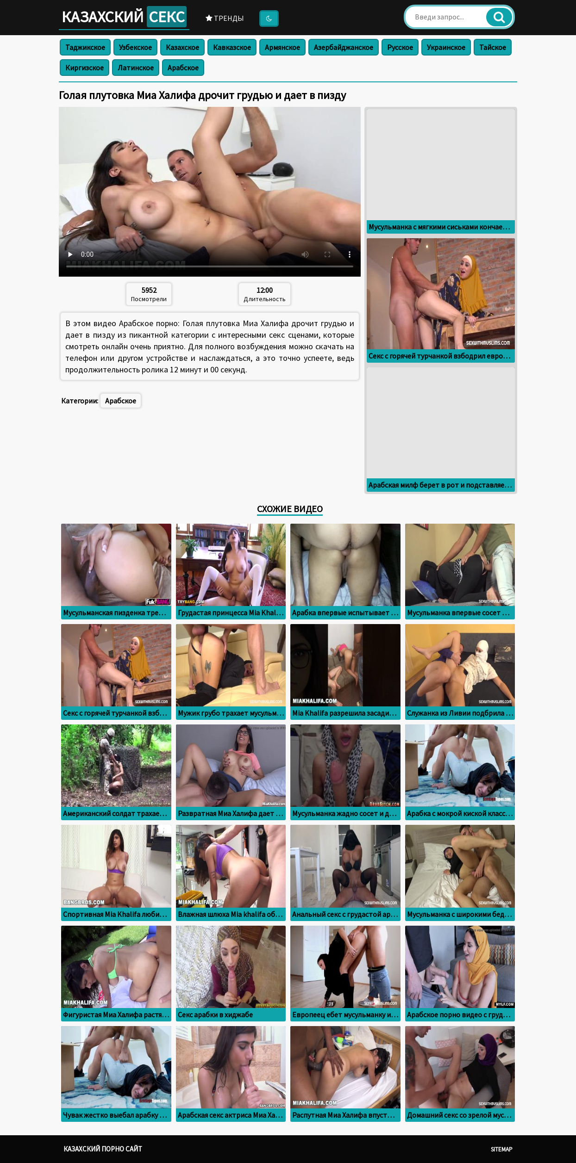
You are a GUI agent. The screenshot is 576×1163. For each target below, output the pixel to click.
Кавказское (232, 47)
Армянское (282, 47)
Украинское (446, 47)
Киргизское (84, 67)
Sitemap (502, 1149)
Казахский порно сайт (102, 1148)
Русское (400, 47)
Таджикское (85, 47)
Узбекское (135, 47)
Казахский (124, 16)
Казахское (182, 47)
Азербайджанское (343, 47)
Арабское (183, 67)
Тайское (492, 47)
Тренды (225, 18)
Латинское (136, 67)
